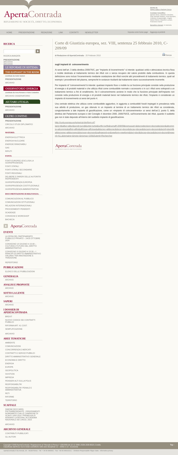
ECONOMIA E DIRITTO (15, 360)
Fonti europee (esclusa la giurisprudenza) (19, 162)
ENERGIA (9, 363)
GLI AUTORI (10, 437)
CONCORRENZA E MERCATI (18, 350)
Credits (98, 445)
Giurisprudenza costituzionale (22, 186)
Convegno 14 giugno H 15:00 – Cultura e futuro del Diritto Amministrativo (21, 246)
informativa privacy (106, 451)
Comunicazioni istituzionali (20, 202)
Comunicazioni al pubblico (19, 199)
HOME (9, 32)
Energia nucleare (15, 141)
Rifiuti (8, 151)
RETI (7, 393)
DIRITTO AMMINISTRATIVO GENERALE (23, 357)
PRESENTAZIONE (27, 32)
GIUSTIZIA (10, 374)
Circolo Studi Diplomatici (19, 124)
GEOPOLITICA (11, 370)
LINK (61, 32)
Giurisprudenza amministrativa (22, 189)
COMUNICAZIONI (13, 346)
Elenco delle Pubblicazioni (20, 271)
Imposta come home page (138, 32)
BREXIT (8, 316)
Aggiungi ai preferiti (157, 32)
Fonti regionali (13, 173)
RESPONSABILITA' (13, 384)
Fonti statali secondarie (18, 170)
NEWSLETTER (91, 32)
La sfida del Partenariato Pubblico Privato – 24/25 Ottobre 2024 (22, 238)
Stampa (169, 55)
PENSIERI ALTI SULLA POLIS (18, 381)
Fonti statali (12, 166)
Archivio (9, 110)
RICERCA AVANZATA (11, 56)
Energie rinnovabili (15, 144)
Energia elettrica (15, 137)
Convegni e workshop (17, 216)
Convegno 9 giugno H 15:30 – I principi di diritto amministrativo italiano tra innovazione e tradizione (23, 254)
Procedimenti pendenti (17, 209)
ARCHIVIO (8, 62)
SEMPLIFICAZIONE (13, 329)
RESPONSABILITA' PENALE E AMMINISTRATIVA (18, 389)
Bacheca (9, 219)
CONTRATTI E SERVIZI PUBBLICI (20, 353)
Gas (7, 148)
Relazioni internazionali (18, 206)
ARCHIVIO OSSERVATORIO (17, 96)
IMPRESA (9, 377)
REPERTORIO (11, 262)
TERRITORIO (11, 400)
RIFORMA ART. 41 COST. (16, 325)
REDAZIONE (46, 32)
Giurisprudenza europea (18, 182)
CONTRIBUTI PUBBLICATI (17, 433)
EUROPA (9, 367)
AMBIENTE (10, 343)
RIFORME (9, 397)
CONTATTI (74, 32)
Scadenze (10, 212)
